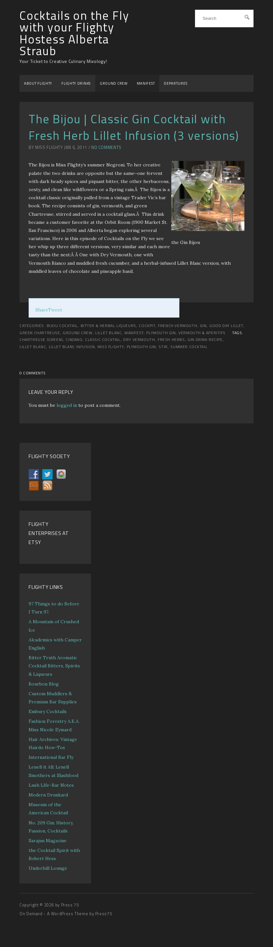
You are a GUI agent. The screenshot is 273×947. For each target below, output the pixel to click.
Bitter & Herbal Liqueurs (108, 326)
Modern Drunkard (48, 795)
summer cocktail (188, 347)
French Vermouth (177, 326)
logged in (67, 405)
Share (41, 310)
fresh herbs (171, 340)
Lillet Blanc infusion (72, 347)
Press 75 (70, 905)
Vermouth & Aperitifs (202, 333)
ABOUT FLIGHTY (38, 83)
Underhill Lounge (48, 868)
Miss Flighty (111, 347)
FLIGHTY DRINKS (76, 83)
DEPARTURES (175, 83)
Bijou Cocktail (62, 326)
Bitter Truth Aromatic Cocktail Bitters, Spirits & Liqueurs (54, 666)
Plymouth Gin (161, 333)
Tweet (55, 310)
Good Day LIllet (226, 326)
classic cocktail (103, 340)
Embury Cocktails (48, 711)
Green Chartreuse (40, 333)
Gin (203, 326)
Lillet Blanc (108, 333)
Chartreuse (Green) (41, 340)
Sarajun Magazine (48, 841)
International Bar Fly (51, 757)
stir (163, 347)
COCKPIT (147, 326)
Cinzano (74, 340)
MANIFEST (146, 83)
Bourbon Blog (44, 684)
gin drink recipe (205, 340)
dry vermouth (139, 340)
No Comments (106, 147)
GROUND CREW (114, 83)
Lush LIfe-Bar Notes (51, 785)
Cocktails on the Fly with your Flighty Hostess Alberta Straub (74, 33)
